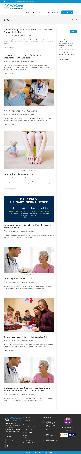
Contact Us (27, 438)
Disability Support (29, 424)
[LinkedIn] (7, 446)
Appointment (28, 444)
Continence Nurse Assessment (28, 421)
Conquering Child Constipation (18, 174)
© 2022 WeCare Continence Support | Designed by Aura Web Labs (40, 452)
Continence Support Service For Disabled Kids (26, 337)
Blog (76, 19)
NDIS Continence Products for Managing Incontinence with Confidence (23, 56)
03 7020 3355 (9, 1)
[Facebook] (12, 441)
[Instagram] (17, 441)
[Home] (72, 19)
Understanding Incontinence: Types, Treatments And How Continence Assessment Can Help (27, 389)
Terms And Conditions (30, 442)
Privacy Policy (28, 440)
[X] (7, 441)
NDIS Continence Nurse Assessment (21, 110)
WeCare (8, 36)
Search (60, 29)
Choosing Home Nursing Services (20, 278)
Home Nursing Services (30, 426)
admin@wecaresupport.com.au (25, 1)
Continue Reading (10, 47)
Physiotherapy (28, 429)
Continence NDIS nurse (28, 36)
